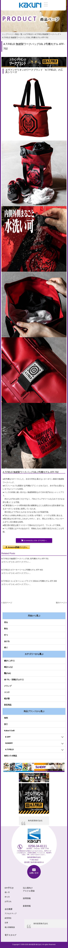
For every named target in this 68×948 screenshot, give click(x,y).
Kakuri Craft (9, 731)
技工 (6, 724)
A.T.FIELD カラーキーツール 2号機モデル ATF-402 (22, 570)
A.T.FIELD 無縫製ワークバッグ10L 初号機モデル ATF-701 (24, 559)
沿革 (6, 923)
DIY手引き (9, 888)
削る (6, 629)
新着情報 (27, 906)
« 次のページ (6, 603)
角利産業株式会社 (35, 821)
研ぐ (6, 647)
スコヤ (7, 692)
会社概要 (8, 909)
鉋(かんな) (8, 667)
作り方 (7, 897)
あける (7, 641)
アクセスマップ (11, 913)
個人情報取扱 (10, 927)
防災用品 (7, 705)
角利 (6, 718)
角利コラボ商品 (10, 756)
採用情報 (27, 898)
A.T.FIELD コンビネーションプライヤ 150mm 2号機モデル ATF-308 (29, 581)
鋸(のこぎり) (9, 661)
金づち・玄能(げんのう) (14, 679)
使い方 (7, 892)
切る (6, 622)
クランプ (7, 686)
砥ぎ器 (7, 698)
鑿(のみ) (7, 673)
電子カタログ (10, 935)
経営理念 (8, 918)
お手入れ (8, 901)
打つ (6, 635)
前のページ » (61, 603)
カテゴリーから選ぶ (34, 654)
